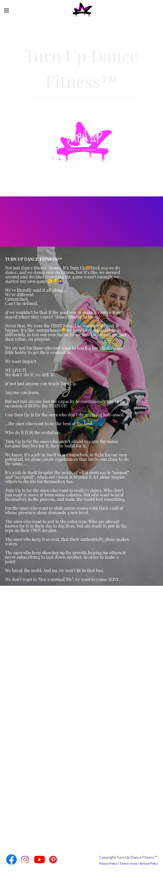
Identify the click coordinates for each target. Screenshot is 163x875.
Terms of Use (128, 863)
